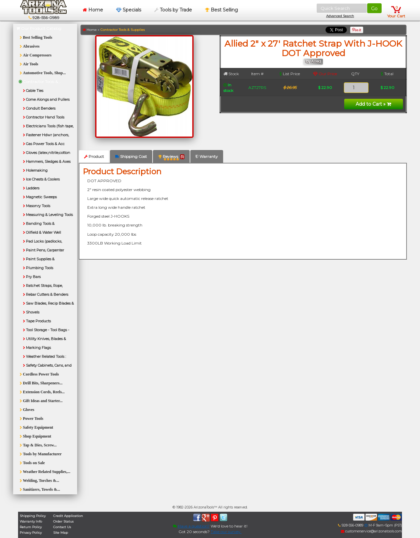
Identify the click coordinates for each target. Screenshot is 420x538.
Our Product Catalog (38, 28)
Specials (128, 10)
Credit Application (68, 516)
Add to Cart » (373, 104)
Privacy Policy (31, 532)
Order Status (63, 521)
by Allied (313, 61)
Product (94, 156)
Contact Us (62, 527)
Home (93, 10)
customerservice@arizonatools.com (371, 531)
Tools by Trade (173, 10)
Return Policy (31, 527)
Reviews (171, 157)
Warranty (207, 156)
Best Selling (221, 10)
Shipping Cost (131, 156)
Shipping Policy (33, 516)
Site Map (60, 532)
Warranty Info (31, 521)
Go (374, 8)
